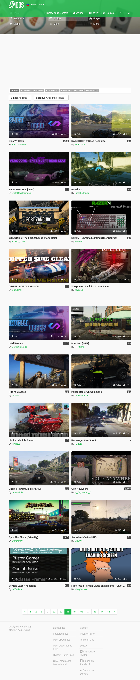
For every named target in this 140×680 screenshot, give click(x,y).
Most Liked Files (61, 639)
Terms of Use (87, 639)
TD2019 (78, 444)
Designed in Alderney (20, 626)
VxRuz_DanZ (18, 241)
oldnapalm (80, 144)
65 (81, 611)
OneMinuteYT (81, 395)
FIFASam (79, 347)
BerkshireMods (19, 144)
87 (102, 611)
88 (108, 611)
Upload (78, 13)
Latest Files (59, 627)
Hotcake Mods (82, 193)
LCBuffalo (17, 589)
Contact (84, 627)
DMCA (83, 645)
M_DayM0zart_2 (83, 492)
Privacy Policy (87, 633)
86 (95, 611)
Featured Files (60, 633)
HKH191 (16, 444)
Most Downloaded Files (62, 647)
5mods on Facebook (87, 662)
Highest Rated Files (63, 655)
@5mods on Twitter (88, 653)
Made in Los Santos (19, 630)
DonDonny (17, 541)
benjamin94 (17, 492)
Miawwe (79, 541)
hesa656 (79, 241)
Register (109, 13)
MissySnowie (81, 589)
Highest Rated (51, 97)
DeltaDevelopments (21, 193)
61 (54, 611)
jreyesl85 (79, 290)
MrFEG (15, 395)
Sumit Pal (17, 290)
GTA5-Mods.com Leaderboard (62, 663)
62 (61, 611)
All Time (20, 97)
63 (68, 611)
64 (74, 611)
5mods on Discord (87, 672)
